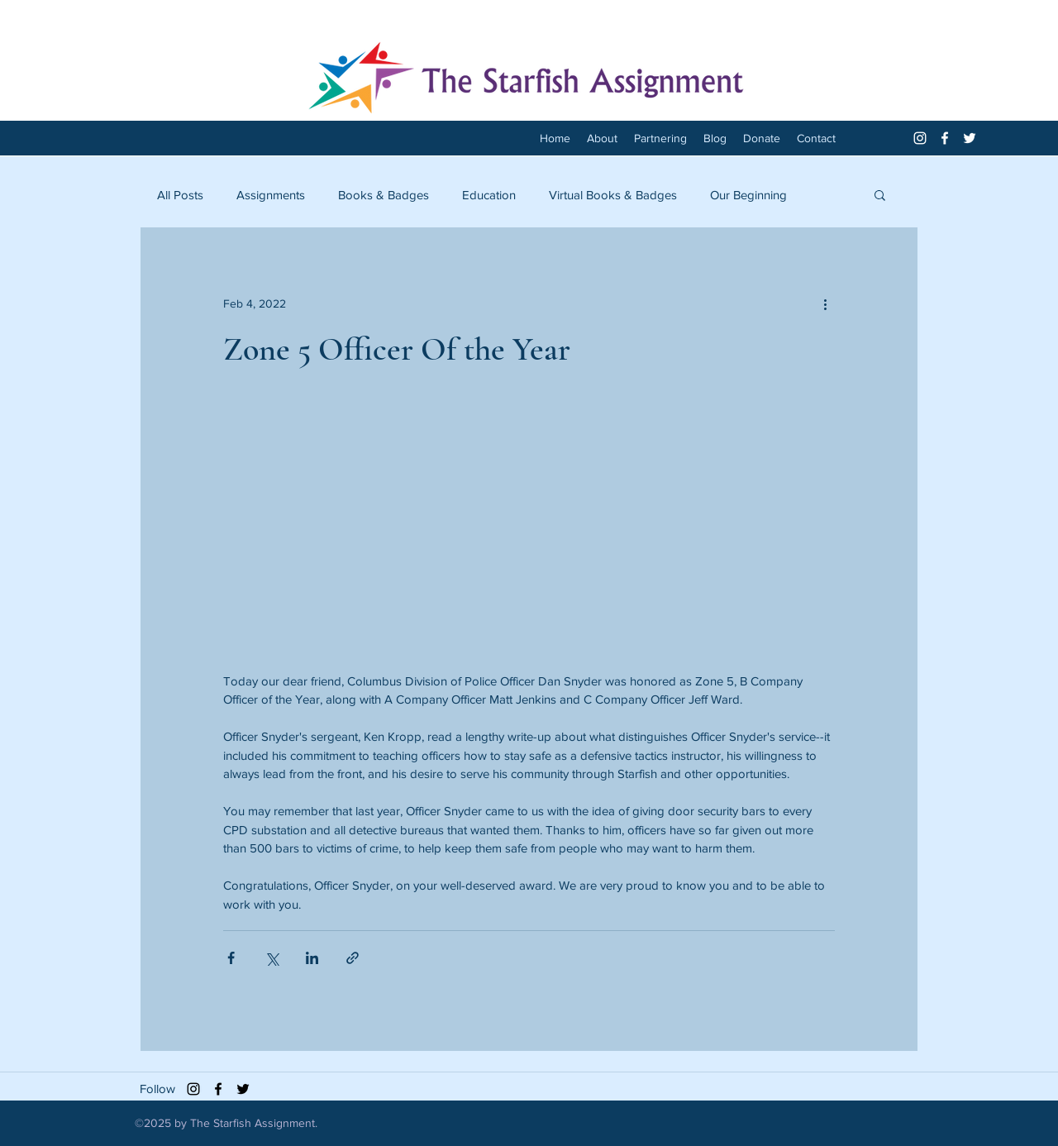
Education (489, 195)
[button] (880, 194)
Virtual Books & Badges (613, 195)
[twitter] (969, 138)
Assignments (270, 195)
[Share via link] (352, 958)
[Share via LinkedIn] (312, 958)
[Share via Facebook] (231, 958)
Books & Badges (383, 195)
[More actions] (825, 303)
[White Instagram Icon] (920, 138)
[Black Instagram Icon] (193, 1089)
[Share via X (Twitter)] (271, 958)
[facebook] (944, 138)
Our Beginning (748, 195)
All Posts (180, 195)
